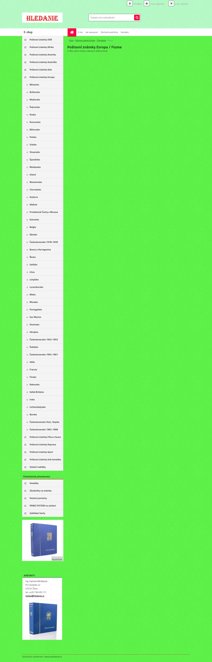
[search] (137, 17)
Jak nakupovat (92, 32)
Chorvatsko (101, 40)
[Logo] (42, 17)
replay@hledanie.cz (34, 596)
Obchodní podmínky (109, 32)
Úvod (71, 40)
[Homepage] (72, 32)
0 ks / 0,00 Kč (181, 3)
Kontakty (125, 32)
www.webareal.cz (53, 656)
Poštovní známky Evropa (85, 40)
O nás (80, 32)
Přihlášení (138, 3)
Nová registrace (157, 3)
